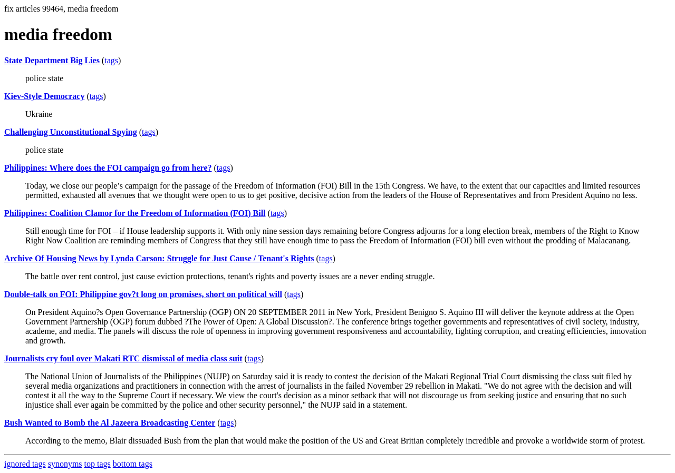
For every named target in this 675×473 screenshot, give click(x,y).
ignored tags (25, 463)
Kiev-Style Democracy (44, 96)
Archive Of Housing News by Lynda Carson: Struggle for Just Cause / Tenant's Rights (159, 258)
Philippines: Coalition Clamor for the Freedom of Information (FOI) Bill (135, 213)
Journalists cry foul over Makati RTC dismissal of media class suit (123, 358)
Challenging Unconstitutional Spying (70, 131)
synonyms (65, 463)
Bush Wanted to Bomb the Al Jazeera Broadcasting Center (109, 422)
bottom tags (132, 463)
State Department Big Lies (52, 60)
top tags (97, 463)
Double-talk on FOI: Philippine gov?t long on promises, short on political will (143, 294)
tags (111, 60)
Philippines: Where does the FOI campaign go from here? (107, 167)
